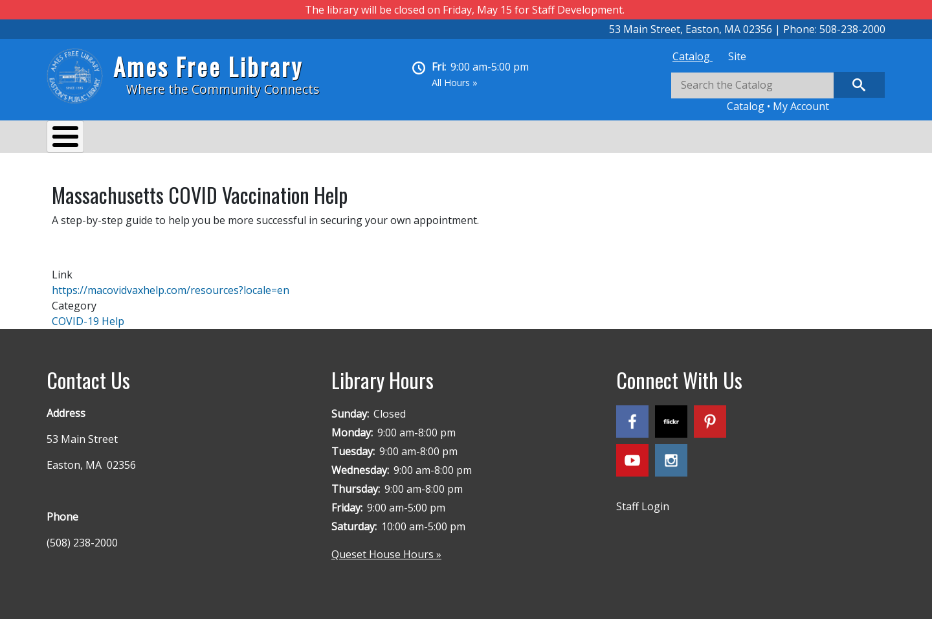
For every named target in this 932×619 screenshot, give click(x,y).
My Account (801, 106)
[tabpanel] (778, 93)
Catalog (692, 56)
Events (212, 138)
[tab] (692, 56)
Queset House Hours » (386, 548)
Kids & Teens (408, 138)
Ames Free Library (208, 66)
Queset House (500, 138)
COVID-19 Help (88, 315)
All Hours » (455, 82)
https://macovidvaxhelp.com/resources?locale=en (170, 283)
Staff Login (642, 500)
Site (737, 56)
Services (150, 138)
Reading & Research (302, 138)
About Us (82, 138)
